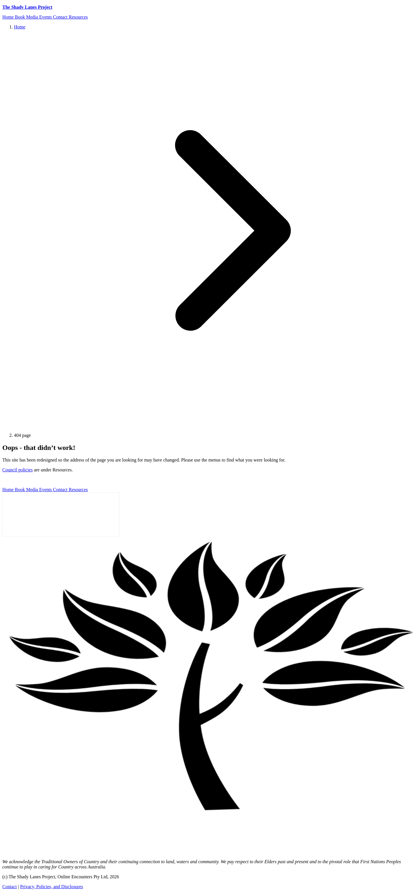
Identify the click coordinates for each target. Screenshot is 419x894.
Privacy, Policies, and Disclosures (51, 886)
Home (19, 26)
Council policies (17, 469)
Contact (9, 886)
